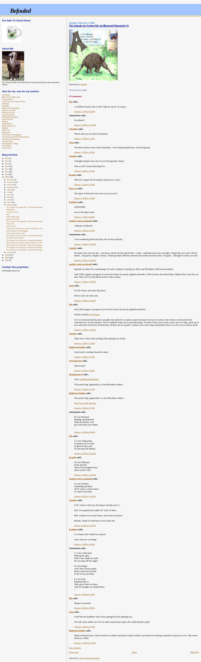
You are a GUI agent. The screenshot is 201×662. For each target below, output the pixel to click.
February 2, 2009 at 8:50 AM (84, 112)
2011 (7, 172)
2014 (7, 164)
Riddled (5, 128)
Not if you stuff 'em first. (85, 403)
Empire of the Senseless (11, 108)
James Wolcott (7, 119)
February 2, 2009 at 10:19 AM (85, 125)
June (8, 195)
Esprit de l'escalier (9, 110)
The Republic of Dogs (10, 143)
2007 (7, 258)
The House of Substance (11, 139)
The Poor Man (7, 141)
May (8, 197)
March (9, 202)
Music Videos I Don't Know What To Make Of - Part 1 (24, 243)
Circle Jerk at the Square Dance (13, 101)
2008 (7, 255)
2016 (7, 158)
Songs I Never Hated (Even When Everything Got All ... (25, 228)
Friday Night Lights (12, 217)
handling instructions (89, 379)
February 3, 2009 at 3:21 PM (84, 357)
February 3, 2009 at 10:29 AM (85, 244)
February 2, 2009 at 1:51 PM (84, 171)
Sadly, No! (6, 130)
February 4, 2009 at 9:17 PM (84, 627)
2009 (7, 177)
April (9, 200)
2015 (7, 161)
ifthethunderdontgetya (10, 117)
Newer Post (73, 652)
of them (94, 314)
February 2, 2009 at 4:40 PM (84, 217)
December (10, 180)
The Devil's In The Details (15, 238)
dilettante (5, 104)
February (10, 205)
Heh (7, 214)
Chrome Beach (7, 99)
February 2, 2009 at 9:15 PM (84, 231)
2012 (7, 169)
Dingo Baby (10, 209)
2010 (7, 174)
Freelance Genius (8, 112)
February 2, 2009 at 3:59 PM (84, 198)
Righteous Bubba (77, 347)
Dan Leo (73, 188)
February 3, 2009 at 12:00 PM (85, 282)
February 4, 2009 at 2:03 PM (84, 544)
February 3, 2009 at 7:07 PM (84, 408)
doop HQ (5, 106)
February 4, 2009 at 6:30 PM (84, 608)
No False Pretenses (12, 212)
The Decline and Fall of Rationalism (15, 137)
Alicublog (5, 95)
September (11, 187)
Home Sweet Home (12, 219)
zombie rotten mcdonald (80, 221)
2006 (7, 260)
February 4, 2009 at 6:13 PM (84, 595)
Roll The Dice (11, 226)
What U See (10, 224)
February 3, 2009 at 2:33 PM (84, 343)
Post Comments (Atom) (89, 658)
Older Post (194, 652)
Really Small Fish (8, 126)
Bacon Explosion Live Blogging (17, 231)
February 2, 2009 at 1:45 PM (84, 152)
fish (71, 102)
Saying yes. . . (7, 132)
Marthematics (7, 124)
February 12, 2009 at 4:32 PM (85, 643)
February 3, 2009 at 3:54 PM (84, 371)
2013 (7, 166)
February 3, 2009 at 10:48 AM (85, 261)
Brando (72, 175)
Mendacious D (76, 374)
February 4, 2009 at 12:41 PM (85, 497)
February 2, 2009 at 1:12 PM (84, 139)
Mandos (5, 121)
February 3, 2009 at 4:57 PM (84, 389)
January (10, 252)
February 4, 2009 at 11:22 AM (85, 475)
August (9, 190)
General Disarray (8, 115)
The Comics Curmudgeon (11, 135)
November (11, 182)
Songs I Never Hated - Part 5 (15, 233)
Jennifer (83, 84)
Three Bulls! (6, 146)
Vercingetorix (75, 361)
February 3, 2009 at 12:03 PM (85, 301)
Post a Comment (75, 648)
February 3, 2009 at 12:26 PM (85, 330)
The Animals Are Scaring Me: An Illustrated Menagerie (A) (99, 25)
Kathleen (73, 202)
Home (134, 652)
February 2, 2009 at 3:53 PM (84, 185)
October (10, 185)
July (8, 192)
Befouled (20, 10)
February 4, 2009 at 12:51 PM (85, 526)
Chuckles (73, 129)
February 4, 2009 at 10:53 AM (85, 454)
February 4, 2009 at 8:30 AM (84, 432)
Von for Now (7, 148)
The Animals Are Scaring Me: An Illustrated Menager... (24, 207)
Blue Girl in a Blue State (11, 97)
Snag (71, 142)
